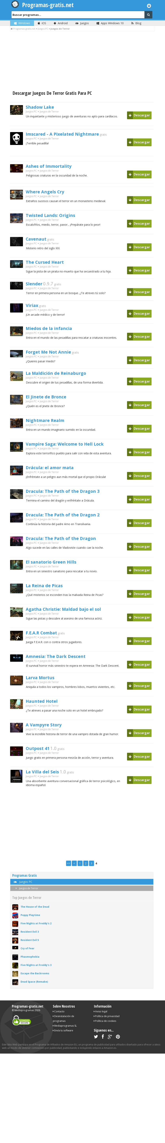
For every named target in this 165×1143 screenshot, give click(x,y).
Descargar (139, 115)
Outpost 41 (40, 753)
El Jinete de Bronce (49, 400)
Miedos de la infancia (53, 330)
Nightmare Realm (49, 423)
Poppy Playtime (30, 919)
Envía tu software (63, 1034)
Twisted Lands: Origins (55, 216)
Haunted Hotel (44, 705)
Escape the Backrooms (35, 977)
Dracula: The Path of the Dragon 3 (69, 494)
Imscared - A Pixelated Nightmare (69, 134)
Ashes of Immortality (53, 166)
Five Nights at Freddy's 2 (36, 927)
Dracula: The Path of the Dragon (67, 541)
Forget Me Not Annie (52, 354)
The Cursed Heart (48, 262)
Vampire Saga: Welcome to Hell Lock (72, 447)
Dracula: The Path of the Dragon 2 (69, 518)
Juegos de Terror (26, 892)
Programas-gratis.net (27, 1010)
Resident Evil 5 (30, 944)
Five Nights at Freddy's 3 (36, 969)
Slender (35, 285)
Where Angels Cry (48, 192)
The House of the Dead (35, 911)
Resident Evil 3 (30, 936)
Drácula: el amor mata (54, 471)
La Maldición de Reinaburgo (61, 376)
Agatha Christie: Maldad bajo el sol (70, 612)
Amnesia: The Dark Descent (61, 659)
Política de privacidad (106, 1020)
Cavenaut (38, 239)
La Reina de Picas (47, 589)
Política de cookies (105, 1025)
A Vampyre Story (47, 729)
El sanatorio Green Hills (56, 565)
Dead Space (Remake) (34, 986)
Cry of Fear (27, 952)
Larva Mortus (43, 682)
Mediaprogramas (24, 1014)
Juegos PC (31, 112)
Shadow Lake (42, 107)
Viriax (33, 307)
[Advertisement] (82, 61)
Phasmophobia (30, 961)
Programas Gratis (24, 879)
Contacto (58, 1015)
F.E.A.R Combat (45, 636)
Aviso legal (100, 1015)
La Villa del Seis (45, 776)
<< (68, 867)
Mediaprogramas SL (65, 1030)
